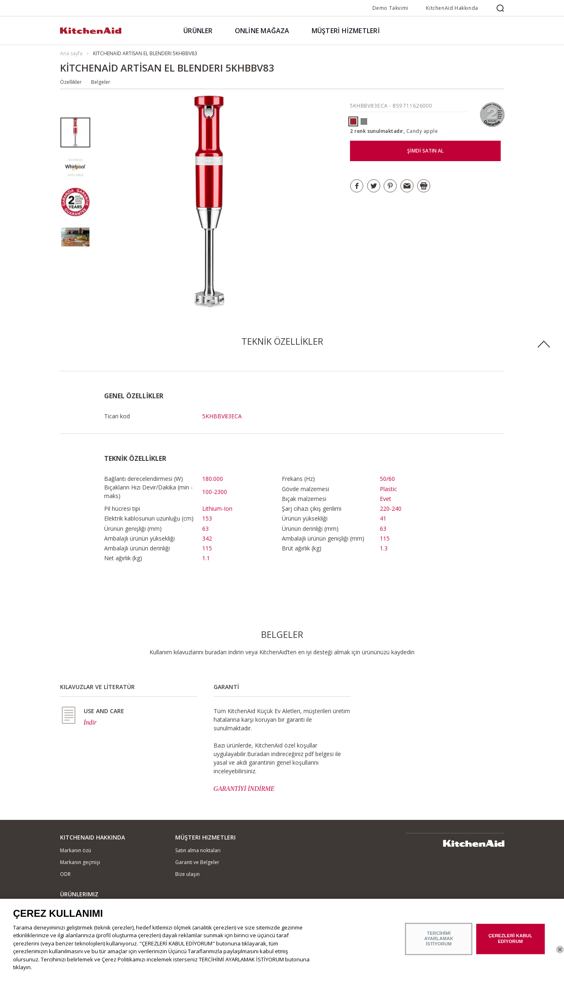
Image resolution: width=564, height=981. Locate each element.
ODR (65, 874)
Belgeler (100, 82)
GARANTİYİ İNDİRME (244, 788)
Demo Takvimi (390, 7)
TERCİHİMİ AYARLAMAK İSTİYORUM (438, 942)
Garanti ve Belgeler (197, 862)
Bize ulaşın (187, 874)
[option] (75, 132)
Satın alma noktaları (198, 850)
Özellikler (71, 82)
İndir (90, 722)
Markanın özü (75, 850)
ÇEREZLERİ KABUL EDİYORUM (510, 942)
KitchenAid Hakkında (452, 7)
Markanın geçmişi (80, 862)
